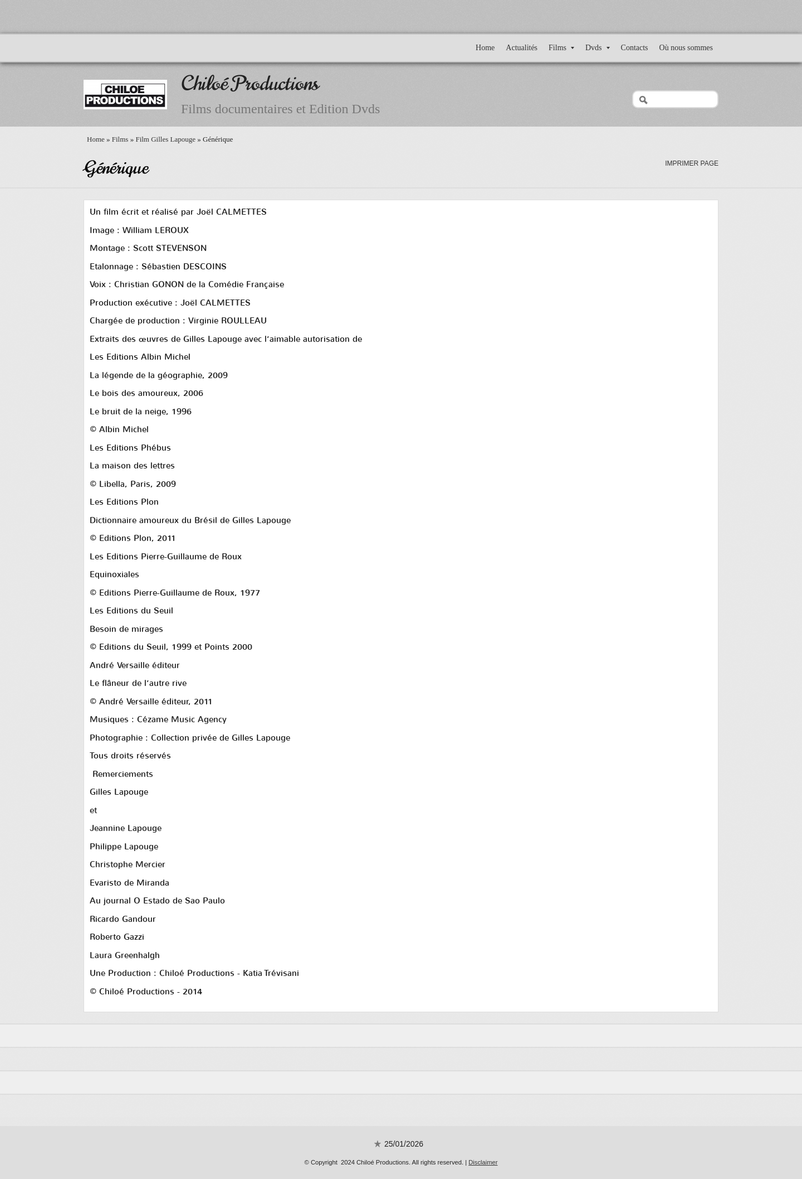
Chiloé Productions (250, 83)
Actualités (521, 48)
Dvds (597, 48)
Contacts (634, 48)
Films (561, 48)
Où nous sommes (686, 48)
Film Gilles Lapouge (165, 139)
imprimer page (691, 163)
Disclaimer (482, 1162)
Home (485, 48)
